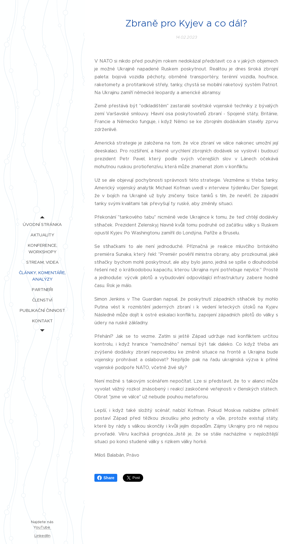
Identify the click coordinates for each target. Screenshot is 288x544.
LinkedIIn (42, 535)
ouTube (43, 527)
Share (105, 478)
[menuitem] (42, 224)
